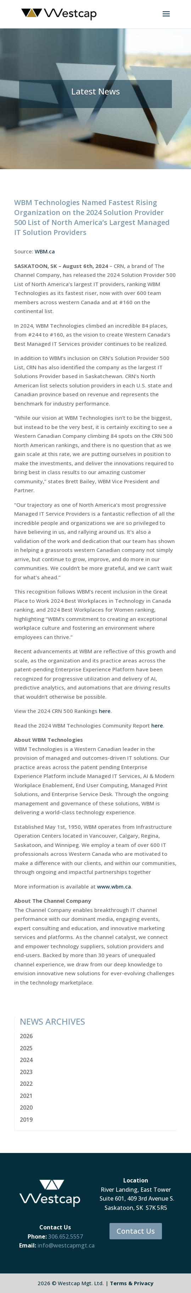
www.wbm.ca (114, 886)
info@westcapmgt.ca (66, 1245)
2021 (26, 1096)
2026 (26, 1036)
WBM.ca (45, 251)
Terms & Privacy (131, 1283)
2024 (26, 1060)
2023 (26, 1072)
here (105, 710)
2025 (26, 1048)
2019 (26, 1119)
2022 (26, 1084)
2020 (26, 1107)
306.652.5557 (65, 1236)
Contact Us (136, 1231)
